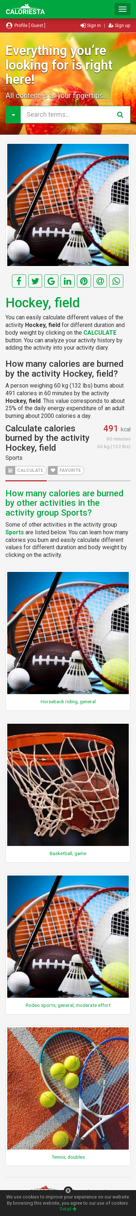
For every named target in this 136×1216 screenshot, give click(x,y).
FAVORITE (64, 470)
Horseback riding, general (68, 701)
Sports (13, 457)
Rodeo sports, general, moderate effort (68, 1005)
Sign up (119, 25)
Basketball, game (68, 853)
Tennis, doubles (68, 1157)
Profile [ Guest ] (25, 25)
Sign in (91, 25)
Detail (68, 1209)
